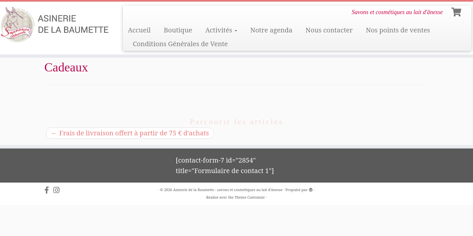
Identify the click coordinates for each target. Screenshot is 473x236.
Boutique (178, 30)
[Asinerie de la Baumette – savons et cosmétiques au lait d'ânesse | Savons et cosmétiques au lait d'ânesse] (54, 25)
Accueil (139, 30)
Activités (221, 30)
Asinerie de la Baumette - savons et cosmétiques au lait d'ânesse (227, 189)
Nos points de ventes (398, 30)
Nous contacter (328, 30)
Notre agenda (271, 30)
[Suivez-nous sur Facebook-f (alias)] (48, 190)
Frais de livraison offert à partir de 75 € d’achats (130, 132)
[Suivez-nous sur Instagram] (58, 190)
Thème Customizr (250, 197)
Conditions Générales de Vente (180, 43)
